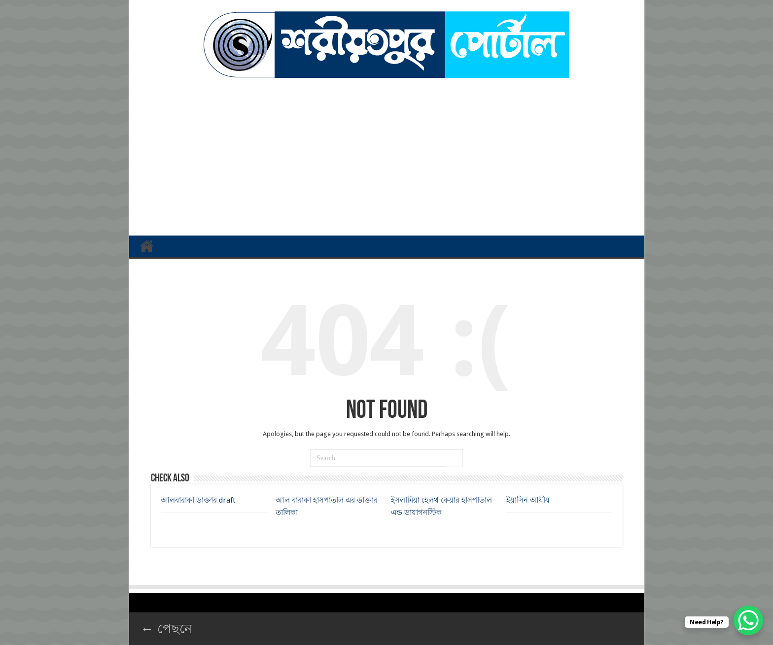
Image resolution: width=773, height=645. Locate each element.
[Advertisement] (387, 152)
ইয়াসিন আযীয (528, 500)
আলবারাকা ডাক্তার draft (198, 500)
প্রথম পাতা (147, 246)
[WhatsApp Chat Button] (748, 620)
